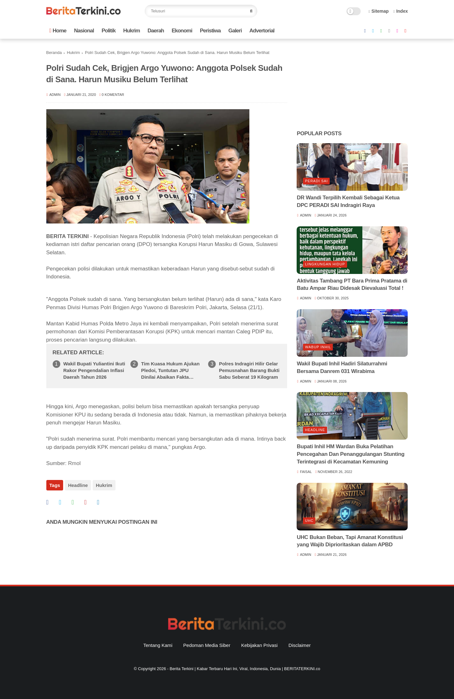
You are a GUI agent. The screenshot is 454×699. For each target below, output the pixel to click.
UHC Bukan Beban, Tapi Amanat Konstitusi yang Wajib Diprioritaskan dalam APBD (350, 541)
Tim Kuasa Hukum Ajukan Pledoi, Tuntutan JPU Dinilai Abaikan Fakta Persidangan (170, 370)
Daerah (156, 31)
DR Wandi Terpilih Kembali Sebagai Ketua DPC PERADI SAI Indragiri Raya (348, 201)
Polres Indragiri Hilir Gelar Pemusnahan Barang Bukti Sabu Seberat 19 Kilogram (249, 370)
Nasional (84, 31)
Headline (78, 485)
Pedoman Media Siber (206, 645)
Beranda (54, 52)
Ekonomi (182, 31)
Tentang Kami (158, 645)
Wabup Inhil (318, 347)
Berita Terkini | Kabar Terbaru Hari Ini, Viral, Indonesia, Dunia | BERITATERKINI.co (245, 668)
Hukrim (131, 31)
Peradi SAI (316, 181)
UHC (309, 521)
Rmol (74, 463)
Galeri (235, 31)
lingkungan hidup (325, 264)
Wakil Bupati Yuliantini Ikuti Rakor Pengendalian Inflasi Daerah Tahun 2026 (94, 370)
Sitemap (379, 11)
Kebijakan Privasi (259, 645)
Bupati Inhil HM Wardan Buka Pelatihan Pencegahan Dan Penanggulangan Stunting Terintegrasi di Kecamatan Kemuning (350, 454)
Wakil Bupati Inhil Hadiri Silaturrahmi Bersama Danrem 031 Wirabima (342, 367)
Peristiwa (210, 31)
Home (57, 31)
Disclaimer (299, 645)
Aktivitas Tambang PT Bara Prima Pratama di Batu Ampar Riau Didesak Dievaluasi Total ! (352, 284)
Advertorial (261, 31)
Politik (108, 31)
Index (400, 11)
